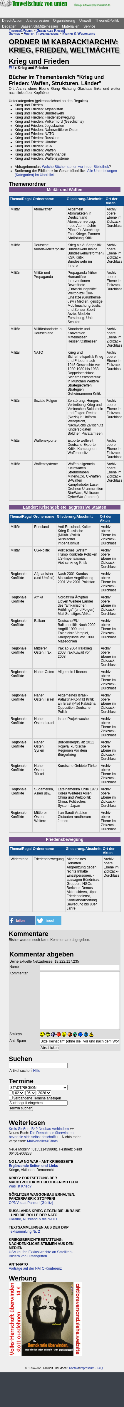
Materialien (70, 26)
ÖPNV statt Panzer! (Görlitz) (31, 1203)
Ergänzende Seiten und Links (33, 1166)
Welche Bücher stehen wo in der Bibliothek (75, 167)
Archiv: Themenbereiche (41, 33)
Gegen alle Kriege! (50, 30)
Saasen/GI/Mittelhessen (39, 26)
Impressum (87, 1368)
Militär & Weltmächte (78, 33)
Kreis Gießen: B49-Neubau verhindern (39, 1129)
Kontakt (74, 1368)
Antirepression (37, 20)
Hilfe (36, 1071)
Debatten (9, 26)
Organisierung (64, 20)
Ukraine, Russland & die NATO (33, 1219)
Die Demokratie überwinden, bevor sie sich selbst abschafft (41, 1135)
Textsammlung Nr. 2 (24, 1231)
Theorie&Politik (107, 20)
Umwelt (85, 20)
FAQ (100, 1368)
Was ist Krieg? (20, 1186)
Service (89, 26)
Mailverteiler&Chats (42, 1141)
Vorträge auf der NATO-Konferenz (35, 1268)
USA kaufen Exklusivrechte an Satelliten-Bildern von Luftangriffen (41, 1254)
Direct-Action (12, 20)
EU (11, 68)
